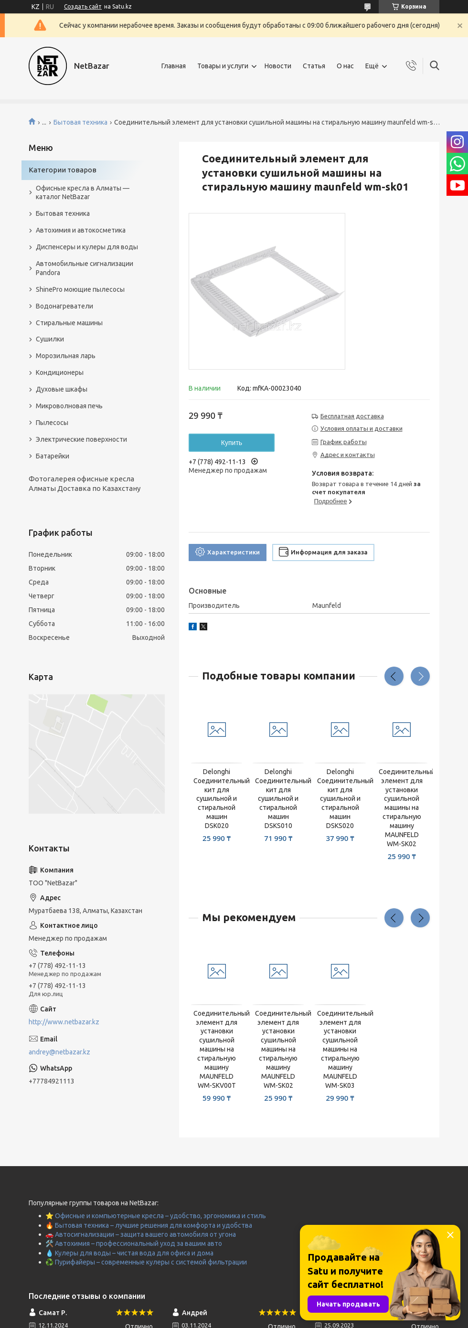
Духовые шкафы (61, 389)
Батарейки (52, 456)
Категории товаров (62, 170)
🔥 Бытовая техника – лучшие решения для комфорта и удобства (148, 1225)
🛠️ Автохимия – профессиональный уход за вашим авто (133, 1243)
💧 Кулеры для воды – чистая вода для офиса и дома (129, 1253)
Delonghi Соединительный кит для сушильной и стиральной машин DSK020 (216, 798)
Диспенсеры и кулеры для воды (87, 247)
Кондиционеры (60, 372)
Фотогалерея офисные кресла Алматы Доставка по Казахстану (84, 483)
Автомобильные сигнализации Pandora (84, 268)
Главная (173, 66)
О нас (345, 66)
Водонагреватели (64, 306)
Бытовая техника (80, 122)
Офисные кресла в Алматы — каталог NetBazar (82, 192)
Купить (231, 442)
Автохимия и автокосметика (81, 230)
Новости (278, 66)
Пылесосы (52, 422)
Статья (314, 66)
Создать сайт (83, 6)
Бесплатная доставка (352, 416)
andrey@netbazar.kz (59, 1052)
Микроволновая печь (69, 406)
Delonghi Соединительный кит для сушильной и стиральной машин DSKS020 (340, 798)
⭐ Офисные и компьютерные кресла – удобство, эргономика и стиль (155, 1216)
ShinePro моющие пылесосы (80, 289)
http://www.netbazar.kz (64, 1022)
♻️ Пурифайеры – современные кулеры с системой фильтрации (146, 1262)
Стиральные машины (69, 323)
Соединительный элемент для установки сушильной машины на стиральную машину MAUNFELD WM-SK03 (340, 1049)
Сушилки (50, 339)
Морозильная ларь (66, 356)
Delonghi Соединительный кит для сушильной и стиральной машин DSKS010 (278, 798)
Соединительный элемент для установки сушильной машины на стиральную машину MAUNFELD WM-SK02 (402, 808)
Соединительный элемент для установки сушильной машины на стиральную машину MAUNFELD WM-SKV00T (216, 1049)
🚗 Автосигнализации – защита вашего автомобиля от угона (140, 1234)
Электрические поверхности (81, 439)
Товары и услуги (222, 66)
